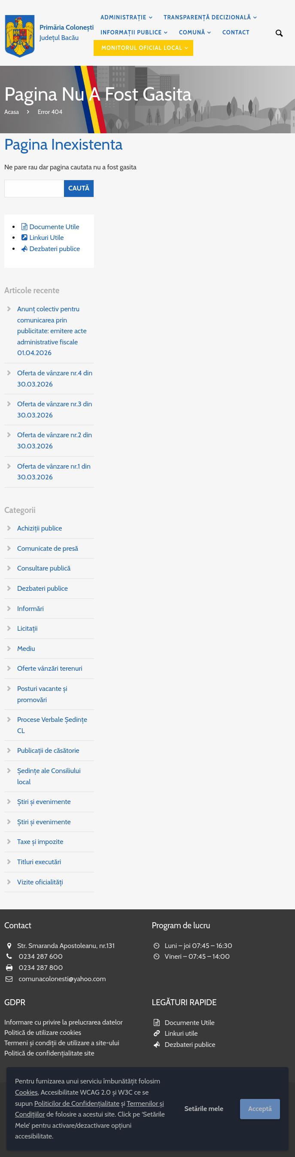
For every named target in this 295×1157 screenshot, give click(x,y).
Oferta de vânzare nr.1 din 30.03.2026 (54, 472)
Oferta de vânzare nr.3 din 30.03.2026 (54, 409)
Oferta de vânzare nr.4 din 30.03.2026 (54, 378)
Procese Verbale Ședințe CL (52, 725)
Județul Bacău (67, 32)
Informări (30, 609)
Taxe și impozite (40, 842)
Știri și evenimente (44, 802)
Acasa (11, 112)
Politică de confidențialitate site (49, 1053)
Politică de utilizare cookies (42, 1032)
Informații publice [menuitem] (131, 32)
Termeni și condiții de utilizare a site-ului (61, 1043)
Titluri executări (39, 862)
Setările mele (203, 1109)
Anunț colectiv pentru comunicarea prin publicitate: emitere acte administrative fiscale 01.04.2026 (52, 331)
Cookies (26, 1092)
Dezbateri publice (54, 249)
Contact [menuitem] (236, 32)
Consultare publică (43, 568)
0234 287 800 (41, 968)
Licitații (27, 628)
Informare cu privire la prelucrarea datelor (63, 1022)
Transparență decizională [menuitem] (207, 17)
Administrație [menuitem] (123, 17)
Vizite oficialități (40, 882)
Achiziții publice (39, 528)
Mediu (26, 648)
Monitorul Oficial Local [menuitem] (141, 47)
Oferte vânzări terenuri (49, 668)
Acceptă (260, 1109)
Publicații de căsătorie (48, 750)
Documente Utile (54, 227)
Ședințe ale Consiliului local (49, 776)
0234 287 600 (41, 956)
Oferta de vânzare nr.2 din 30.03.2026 (54, 440)
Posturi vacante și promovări (42, 694)
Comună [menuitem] (192, 32)
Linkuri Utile (46, 237)
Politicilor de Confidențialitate (76, 1103)
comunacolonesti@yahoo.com (62, 979)
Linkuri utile (181, 1033)
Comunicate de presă (47, 548)
